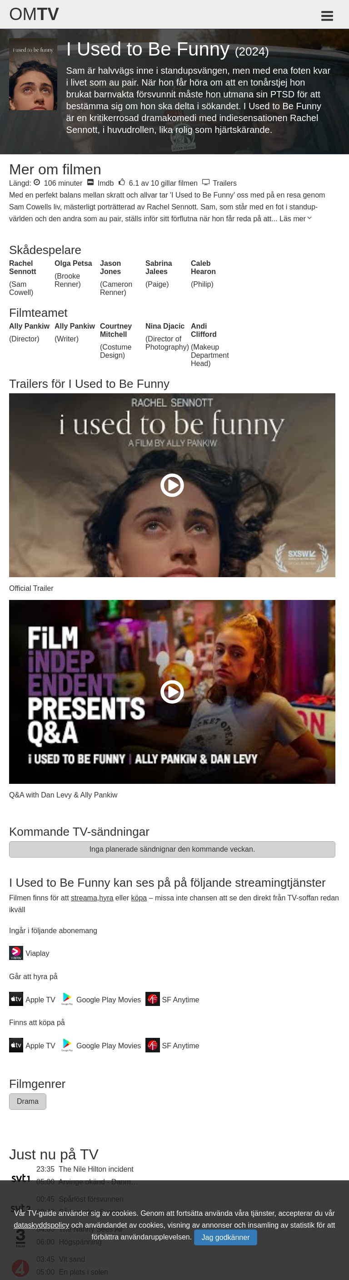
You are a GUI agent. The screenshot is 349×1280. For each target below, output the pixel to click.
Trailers (219, 183)
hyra (106, 898)
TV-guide (41, 1213)
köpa (139, 898)
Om (34, 14)
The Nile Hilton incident (96, 1169)
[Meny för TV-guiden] (328, 17)
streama (84, 898)
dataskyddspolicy (41, 1225)
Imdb (100, 183)
